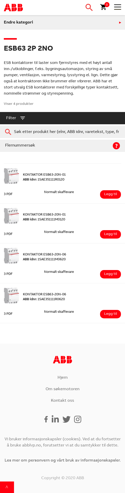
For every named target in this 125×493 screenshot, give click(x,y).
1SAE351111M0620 (44, 259)
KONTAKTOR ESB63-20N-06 (44, 254)
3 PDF (8, 194)
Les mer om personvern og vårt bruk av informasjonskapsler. (63, 460)
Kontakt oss (62, 401)
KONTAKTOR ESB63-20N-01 (44, 175)
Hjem (63, 378)
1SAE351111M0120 (44, 219)
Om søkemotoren (62, 389)
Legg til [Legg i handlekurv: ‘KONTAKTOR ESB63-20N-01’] (110, 194)
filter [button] (16, 118)
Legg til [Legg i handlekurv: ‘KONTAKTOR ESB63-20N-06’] (110, 274)
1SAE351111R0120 (43, 180)
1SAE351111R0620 (44, 299)
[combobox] (62, 132)
